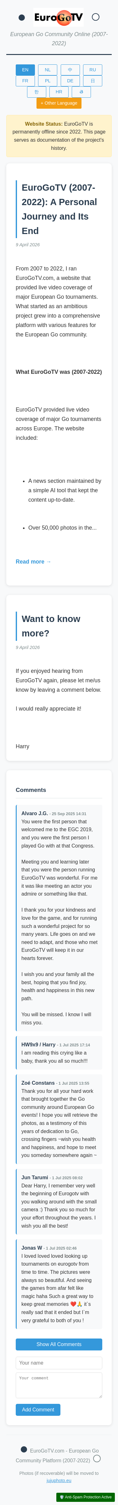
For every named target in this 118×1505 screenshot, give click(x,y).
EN (25, 69)
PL (48, 80)
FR (25, 80)
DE (70, 80)
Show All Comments (59, 1344)
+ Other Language (59, 103)
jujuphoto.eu (59, 1484)
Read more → (33, 562)
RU (92, 69)
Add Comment (38, 1413)
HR (59, 91)
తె (81, 91)
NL (48, 69)
